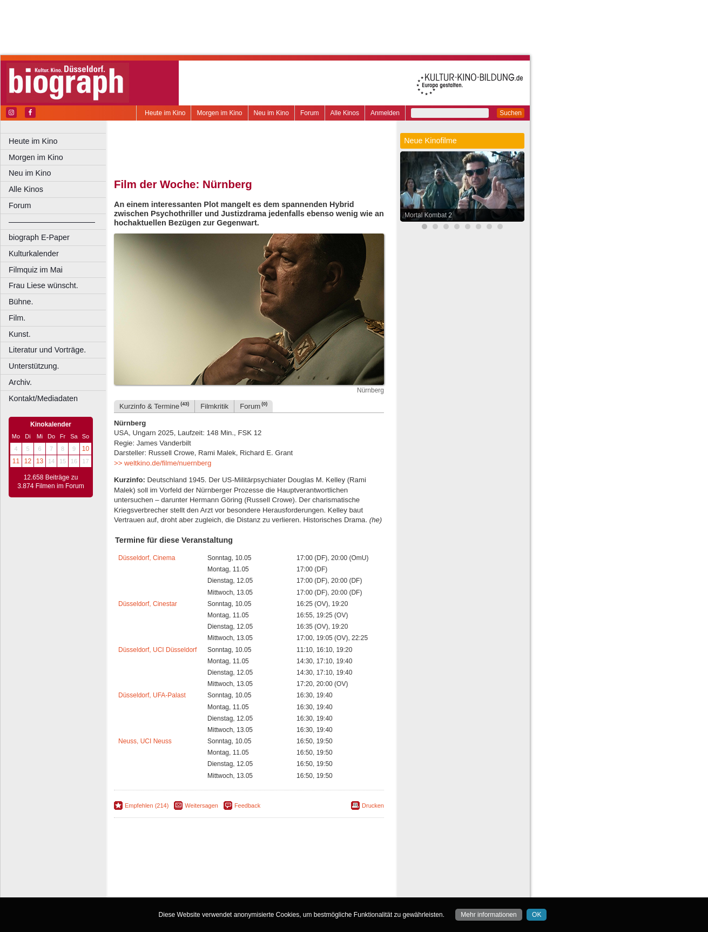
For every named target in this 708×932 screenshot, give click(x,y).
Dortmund (263, 889)
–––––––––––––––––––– (52, 221)
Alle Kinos (345, 113)
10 (85, 448)
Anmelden (385, 113)
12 (27, 461)
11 (15, 461)
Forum (309, 113)
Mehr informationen (488, 914)
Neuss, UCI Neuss (145, 741)
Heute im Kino (165, 113)
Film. (17, 318)
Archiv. (20, 382)
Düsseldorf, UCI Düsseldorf (157, 650)
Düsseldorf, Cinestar (147, 604)
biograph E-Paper (39, 237)
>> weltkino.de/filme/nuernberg (162, 463)
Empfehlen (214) (146, 805)
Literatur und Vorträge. (47, 349)
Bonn (189, 889)
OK (536, 914)
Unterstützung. (34, 366)
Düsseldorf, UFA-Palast (152, 695)
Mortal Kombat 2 (428, 215)
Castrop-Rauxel (222, 889)
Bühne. (21, 301)
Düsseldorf (296, 889)
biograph (162, 880)
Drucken (373, 805)
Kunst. (20, 334)
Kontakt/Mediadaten (43, 398)
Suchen (511, 113)
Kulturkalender (34, 253)
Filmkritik (214, 406)
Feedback (247, 805)
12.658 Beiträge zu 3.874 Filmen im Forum (50, 482)
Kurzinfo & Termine (154, 405)
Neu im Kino (271, 113)
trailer (249, 880)
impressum (255, 871)
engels (216, 880)
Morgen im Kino (219, 113)
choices (191, 880)
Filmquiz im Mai (36, 269)
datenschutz (293, 871)
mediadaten (333, 871)
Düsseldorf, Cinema (146, 558)
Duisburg (329, 889)
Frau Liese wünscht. (43, 285)
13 (39, 461)
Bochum (166, 889)
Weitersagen (201, 805)
